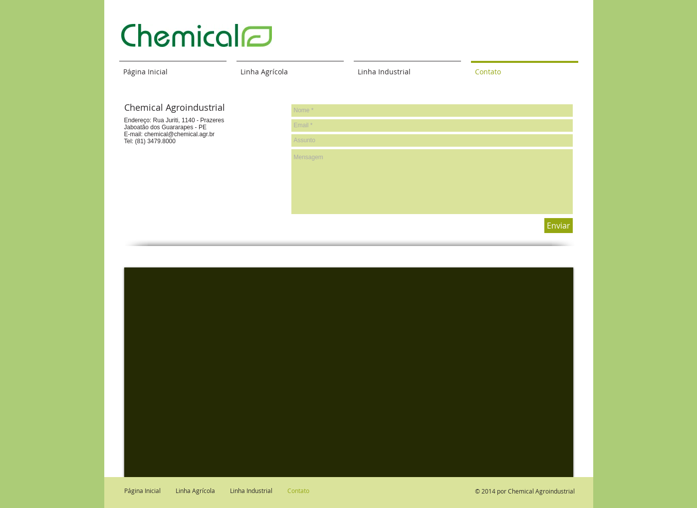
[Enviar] (558, 225)
